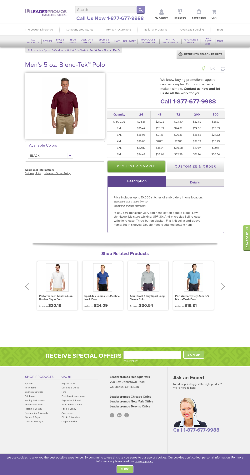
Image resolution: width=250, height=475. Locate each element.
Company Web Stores (79, 29)
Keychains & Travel (191, 41)
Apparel (47, 41)
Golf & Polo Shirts (76, 50)
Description (137, 181)
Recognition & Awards (36, 413)
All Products (33, 41)
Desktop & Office (87, 41)
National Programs (155, 29)
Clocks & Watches (71, 417)
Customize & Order (195, 166)
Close (125, 469)
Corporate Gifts (69, 421)
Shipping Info (33, 173)
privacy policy (144, 461)
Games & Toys (32, 417)
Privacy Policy (130, 360)
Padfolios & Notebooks (148, 41)
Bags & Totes (60, 41)
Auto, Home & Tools (72, 404)
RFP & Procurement (118, 29)
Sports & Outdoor (104, 41)
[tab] (137, 181)
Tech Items (72, 41)
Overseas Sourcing (192, 29)
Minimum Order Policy (57, 173)
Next (223, 286)
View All (67, 377)
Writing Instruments (170, 41)
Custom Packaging (34, 421)
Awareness (67, 413)
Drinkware (129, 41)
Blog (220, 29)
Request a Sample (136, 166)
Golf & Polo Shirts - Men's (104, 50)
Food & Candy (69, 408)
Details (195, 182)
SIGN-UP (194, 355)
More (220, 41)
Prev (27, 286)
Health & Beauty (33, 408)
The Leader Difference (39, 29)
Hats (117, 41)
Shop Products (39, 377)
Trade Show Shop (208, 41)
